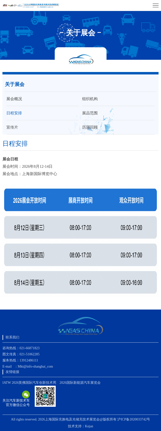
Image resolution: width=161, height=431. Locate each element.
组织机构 (90, 99)
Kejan (89, 426)
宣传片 (12, 127)
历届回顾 (90, 127)
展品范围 (90, 113)
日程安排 (14, 113)
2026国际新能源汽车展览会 (80, 382)
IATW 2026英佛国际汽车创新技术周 (29, 382)
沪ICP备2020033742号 (133, 419)
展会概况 (14, 99)
